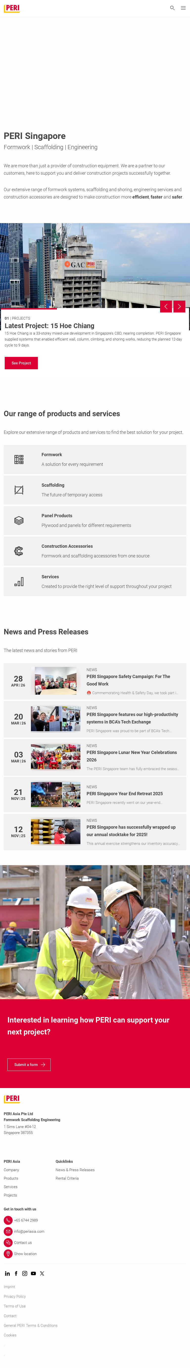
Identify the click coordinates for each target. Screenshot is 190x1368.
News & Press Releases (75, 1170)
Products (11, 1178)
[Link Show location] (95, 1253)
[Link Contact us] (95, 1242)
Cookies (10, 1335)
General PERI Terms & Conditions (31, 1325)
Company (11, 1170)
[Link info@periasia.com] (95, 1231)
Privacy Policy (15, 1296)
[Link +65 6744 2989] (95, 1220)
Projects (10, 1195)
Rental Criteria (67, 1178)
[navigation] (21, 363)
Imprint (9, 1287)
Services (11, 1187)
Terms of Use (15, 1306)
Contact (10, 1316)
